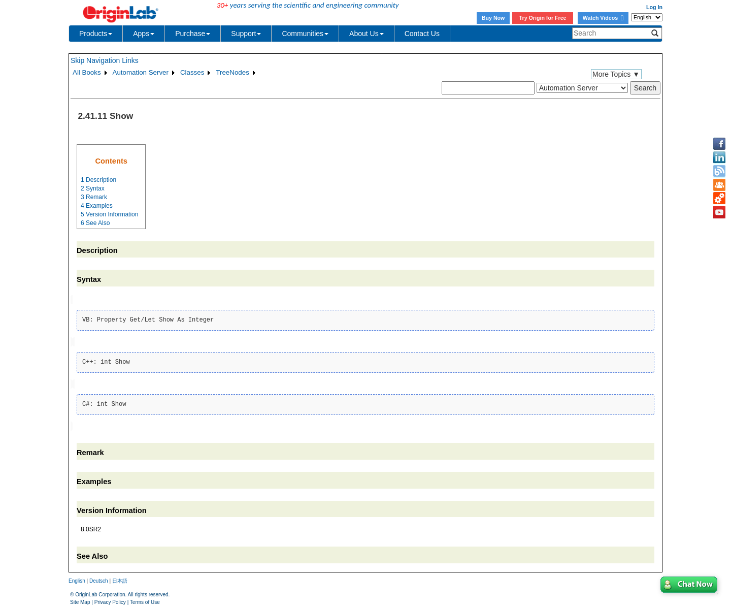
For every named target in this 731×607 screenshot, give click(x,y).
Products (95, 33)
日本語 (119, 579)
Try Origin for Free (543, 18)
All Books (87, 72)
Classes (192, 72)
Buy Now (493, 18)
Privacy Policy (110, 599)
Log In (654, 7)
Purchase (192, 33)
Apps (143, 33)
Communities (305, 33)
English (77, 579)
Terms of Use (145, 599)
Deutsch (98, 579)
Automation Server (141, 72)
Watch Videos (603, 18)
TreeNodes (232, 72)
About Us (366, 33)
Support (246, 33)
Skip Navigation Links (105, 60)
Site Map (80, 599)
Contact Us (422, 33)
